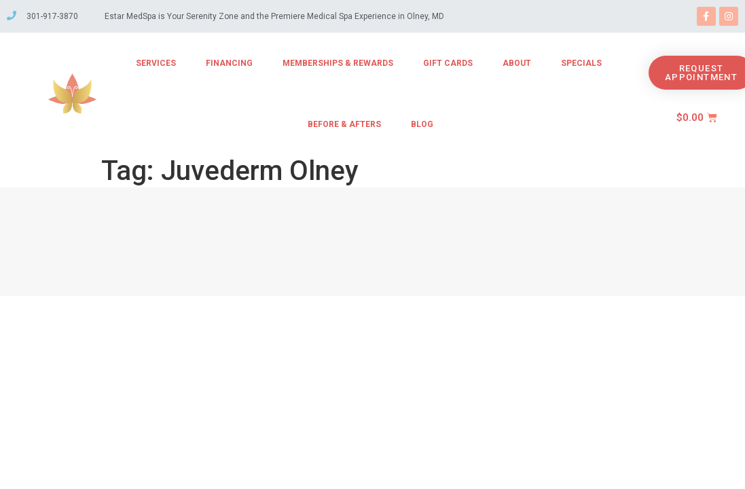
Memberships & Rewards (338, 63)
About (517, 63)
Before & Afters (344, 124)
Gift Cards (448, 63)
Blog (422, 124)
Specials (581, 63)
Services (156, 63)
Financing (229, 63)
